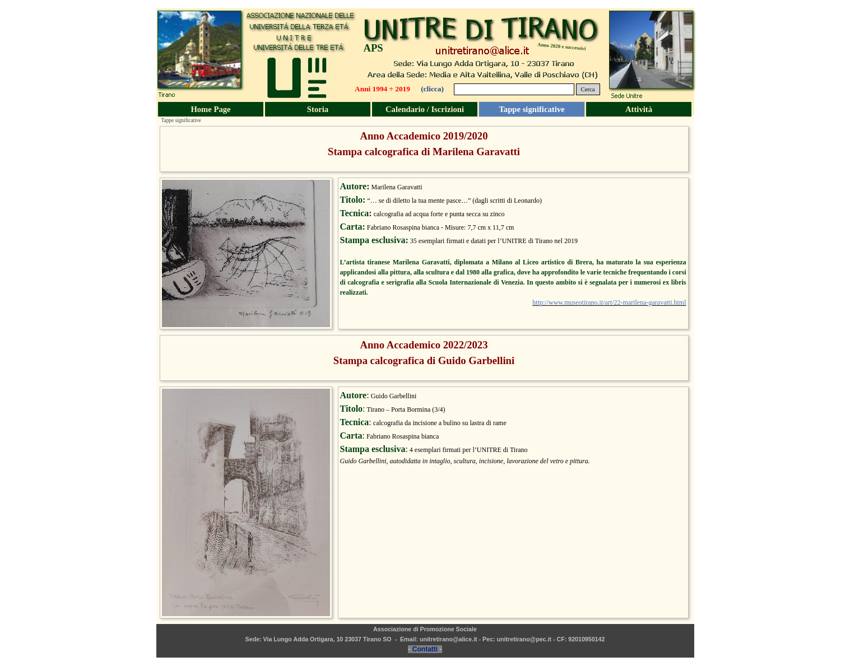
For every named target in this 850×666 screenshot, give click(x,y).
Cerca (588, 89)
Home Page (210, 109)
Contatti (425, 649)
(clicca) (432, 89)
